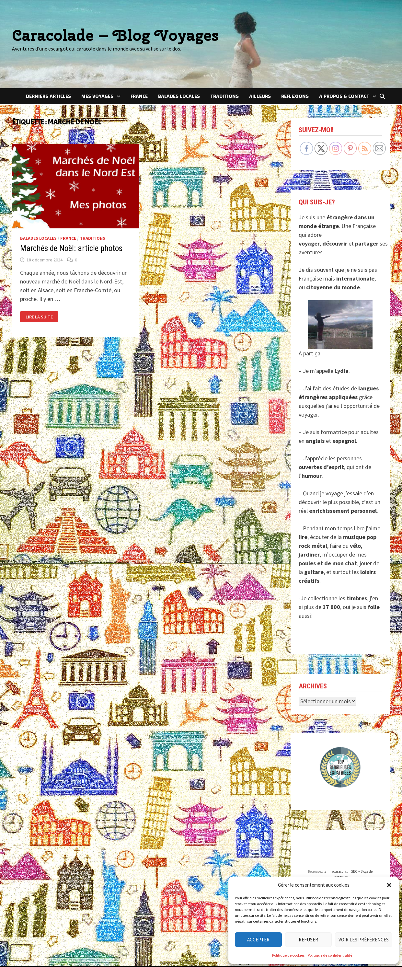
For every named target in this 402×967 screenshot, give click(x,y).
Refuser (308, 940)
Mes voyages (97, 96)
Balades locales (179, 96)
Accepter (258, 940)
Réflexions (295, 96)
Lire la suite (39, 317)
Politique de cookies (288, 955)
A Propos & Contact (344, 96)
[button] (389, 885)
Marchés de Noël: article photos (71, 248)
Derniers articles (48, 96)
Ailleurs (260, 96)
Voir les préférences (364, 940)
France (139, 96)
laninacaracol (334, 871)
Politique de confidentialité (330, 955)
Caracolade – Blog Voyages (115, 35)
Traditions (224, 96)
